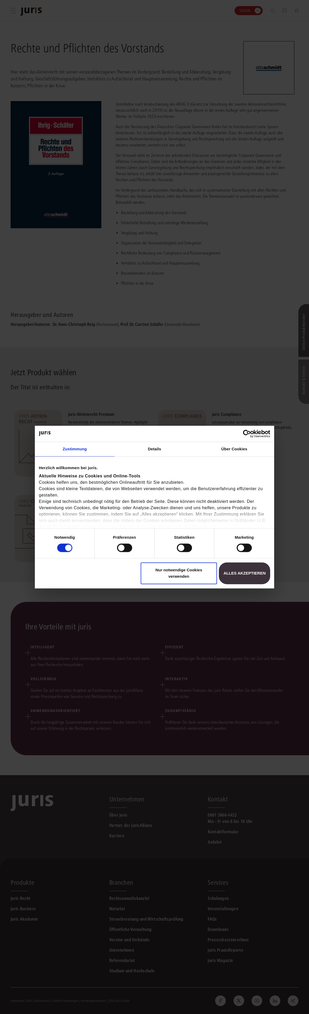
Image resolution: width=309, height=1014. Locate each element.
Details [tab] (154, 449)
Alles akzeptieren (244, 573)
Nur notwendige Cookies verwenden (178, 573)
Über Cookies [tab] (234, 449)
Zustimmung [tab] (75, 449)
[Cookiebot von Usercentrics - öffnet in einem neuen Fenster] (247, 434)
